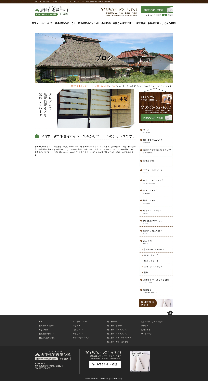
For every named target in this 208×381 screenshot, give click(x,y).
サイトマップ (146, 334)
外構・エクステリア (81, 338)
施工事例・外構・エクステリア (119, 338)
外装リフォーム (79, 334)
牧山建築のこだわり (88, 23)
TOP (40, 322)
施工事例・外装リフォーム (117, 334)
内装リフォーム (79, 330)
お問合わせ (145, 330)
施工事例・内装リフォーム (117, 330)
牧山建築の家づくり (65, 23)
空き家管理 (43, 330)
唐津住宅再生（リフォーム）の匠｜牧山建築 (90, 86)
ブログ (114, 86)
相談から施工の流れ (123, 23)
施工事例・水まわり (115, 326)
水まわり (76, 326)
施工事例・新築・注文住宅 (117, 342)
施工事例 (140, 23)
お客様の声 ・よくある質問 (151, 322)
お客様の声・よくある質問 (161, 23)
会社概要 (106, 23)
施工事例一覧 (112, 322)
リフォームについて (42, 23)
